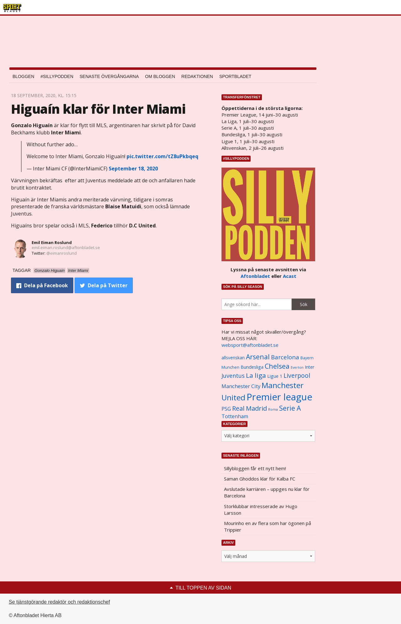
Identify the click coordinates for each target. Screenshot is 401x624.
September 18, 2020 (133, 168)
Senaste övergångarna (109, 76)
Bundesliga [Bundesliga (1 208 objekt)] (252, 367)
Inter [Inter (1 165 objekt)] (309, 367)
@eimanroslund (61, 253)
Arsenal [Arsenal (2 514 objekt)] (258, 356)
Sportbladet (235, 76)
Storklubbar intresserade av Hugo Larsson (260, 509)
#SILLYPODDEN (56, 76)
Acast (289, 276)
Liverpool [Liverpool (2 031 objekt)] (297, 375)
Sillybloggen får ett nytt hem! (255, 468)
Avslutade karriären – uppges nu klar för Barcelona (267, 492)
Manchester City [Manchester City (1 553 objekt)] (240, 386)
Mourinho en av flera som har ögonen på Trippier (267, 526)
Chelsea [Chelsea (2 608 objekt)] (277, 366)
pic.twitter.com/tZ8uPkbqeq (162, 156)
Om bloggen (160, 76)
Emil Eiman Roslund (52, 242)
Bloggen (23, 76)
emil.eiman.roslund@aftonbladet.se (66, 247)
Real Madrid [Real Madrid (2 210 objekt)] (249, 408)
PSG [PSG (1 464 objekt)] (226, 408)
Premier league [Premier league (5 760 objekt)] (279, 397)
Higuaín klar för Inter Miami (98, 108)
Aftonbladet (255, 276)
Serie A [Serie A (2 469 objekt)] (290, 408)
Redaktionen (197, 76)
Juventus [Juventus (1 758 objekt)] (233, 375)
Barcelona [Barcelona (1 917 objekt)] (285, 357)
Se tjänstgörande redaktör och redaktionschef (59, 602)
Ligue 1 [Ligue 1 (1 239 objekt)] (274, 376)
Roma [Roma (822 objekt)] (273, 409)
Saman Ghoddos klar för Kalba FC (259, 479)
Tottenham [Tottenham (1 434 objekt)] (234, 416)
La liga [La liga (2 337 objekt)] (256, 375)
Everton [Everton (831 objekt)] (297, 367)
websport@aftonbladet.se (250, 345)
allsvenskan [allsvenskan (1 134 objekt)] (233, 358)
